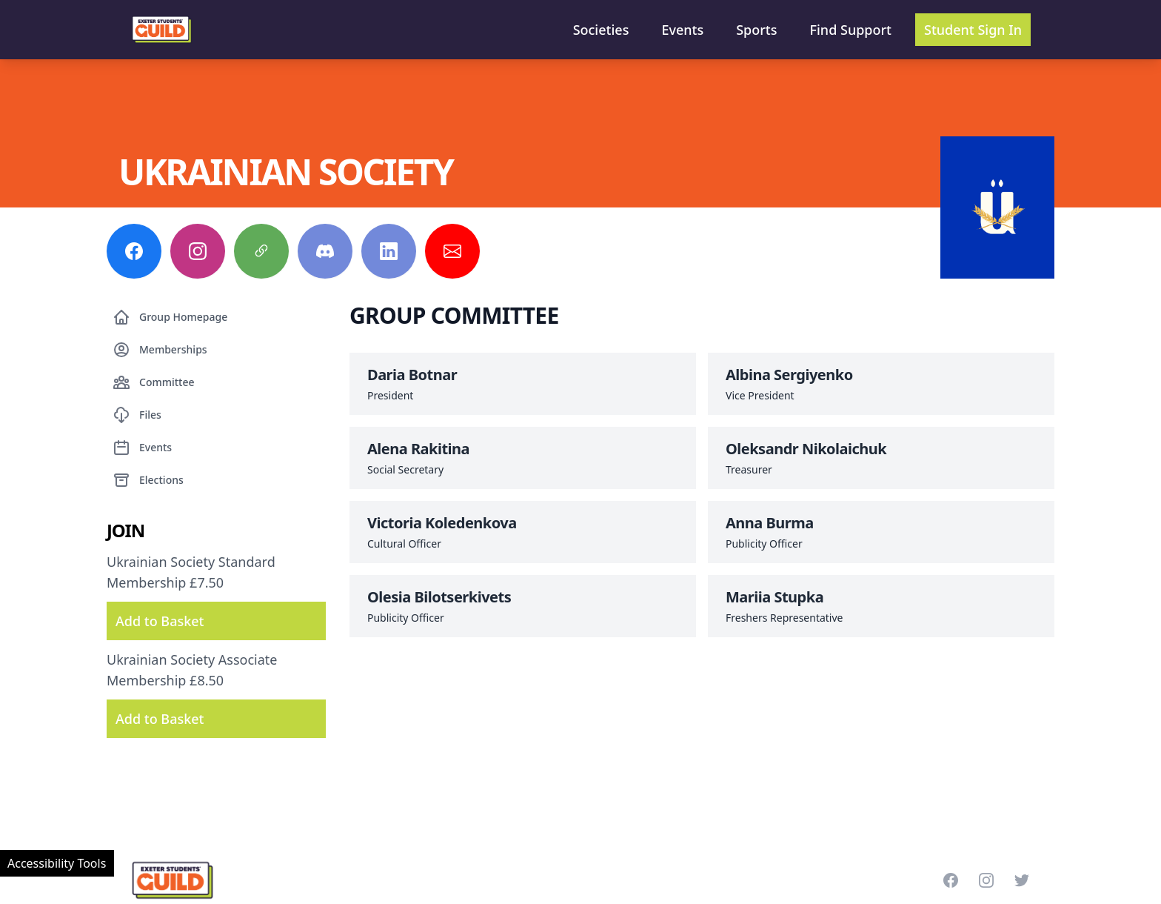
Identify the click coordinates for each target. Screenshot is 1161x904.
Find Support (851, 30)
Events (682, 30)
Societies (601, 30)
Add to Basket (160, 621)
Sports (756, 30)
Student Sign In (973, 30)
